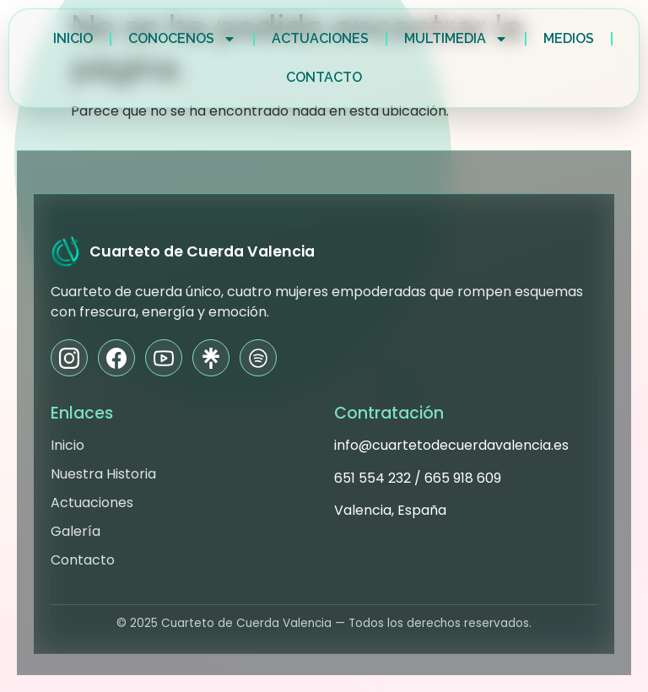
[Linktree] (211, 357)
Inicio (73, 38)
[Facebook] (116, 357)
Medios (568, 38)
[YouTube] (163, 357)
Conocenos (182, 39)
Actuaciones (320, 38)
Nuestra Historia (103, 474)
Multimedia (456, 39)
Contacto (324, 77)
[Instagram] (69, 357)
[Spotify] (258, 357)
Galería (75, 531)
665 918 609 (462, 478)
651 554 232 (372, 478)
